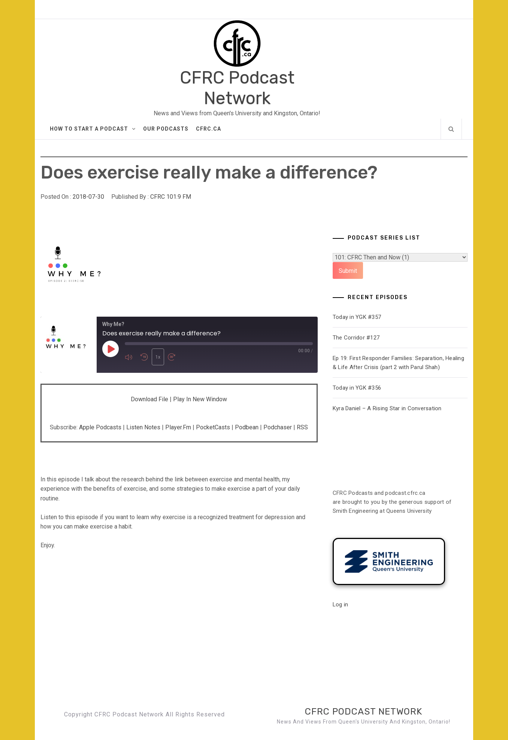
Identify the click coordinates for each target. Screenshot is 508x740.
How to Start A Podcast (93, 129)
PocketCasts (213, 427)
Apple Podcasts (100, 427)
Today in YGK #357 (357, 317)
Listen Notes (143, 427)
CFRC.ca (208, 129)
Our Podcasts (165, 129)
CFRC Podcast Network (237, 88)
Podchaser (277, 427)
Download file (149, 399)
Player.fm (178, 427)
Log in (340, 604)
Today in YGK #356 (357, 387)
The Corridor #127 (356, 337)
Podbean (246, 427)
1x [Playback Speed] (157, 357)
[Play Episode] (110, 349)
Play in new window (200, 399)
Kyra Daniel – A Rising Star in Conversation (387, 408)
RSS (302, 427)
